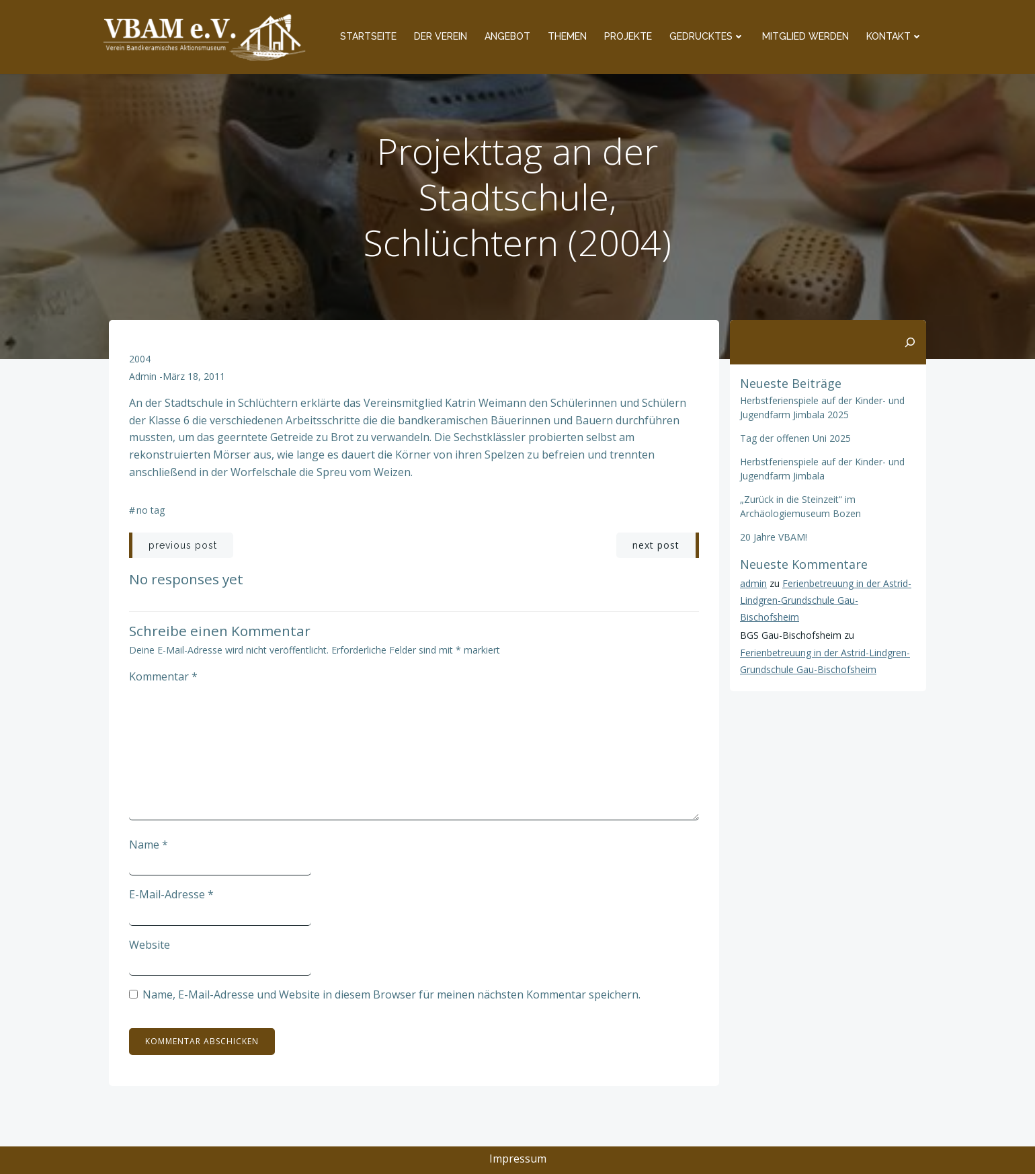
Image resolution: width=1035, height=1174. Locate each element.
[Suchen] (910, 342)
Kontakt (894, 36)
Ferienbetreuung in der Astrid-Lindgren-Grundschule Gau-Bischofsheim (825, 600)
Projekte (628, 36)
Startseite (368, 36)
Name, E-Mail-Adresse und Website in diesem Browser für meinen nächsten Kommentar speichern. (391, 994)
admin (143, 376)
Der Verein (440, 36)
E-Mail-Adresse (171, 894)
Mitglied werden (805, 36)
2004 (140, 358)
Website (149, 944)
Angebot (507, 36)
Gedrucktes (707, 36)
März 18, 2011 (194, 376)
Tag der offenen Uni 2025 (795, 438)
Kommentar (163, 676)
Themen (567, 36)
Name (148, 844)
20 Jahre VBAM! (773, 537)
